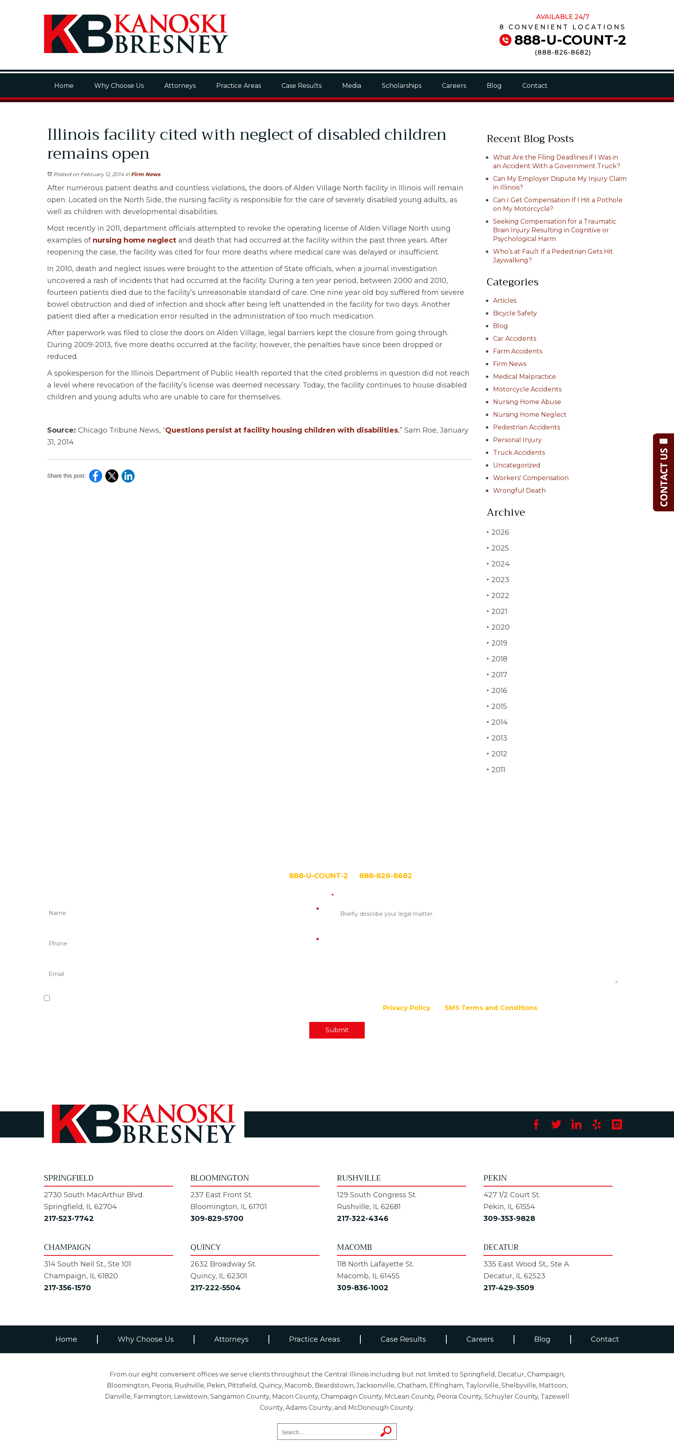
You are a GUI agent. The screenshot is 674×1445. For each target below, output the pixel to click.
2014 (497, 722)
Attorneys (180, 85)
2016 (497, 690)
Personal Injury (517, 440)
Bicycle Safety (515, 313)
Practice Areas (238, 85)
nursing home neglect (134, 240)
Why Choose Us (119, 85)
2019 (497, 643)
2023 (498, 579)
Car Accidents (514, 338)
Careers (454, 85)
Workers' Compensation (531, 478)
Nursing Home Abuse (527, 402)
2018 (497, 659)
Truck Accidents (519, 452)
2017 (497, 674)
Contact (535, 85)
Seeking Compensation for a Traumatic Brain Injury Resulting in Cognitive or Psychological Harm (554, 230)
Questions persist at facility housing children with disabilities (281, 430)
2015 (497, 706)
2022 (498, 595)
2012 (497, 754)
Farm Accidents (517, 351)
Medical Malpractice (524, 376)
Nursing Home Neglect (530, 414)
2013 (497, 738)
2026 (498, 532)
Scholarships (401, 85)
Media (351, 85)
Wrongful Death (519, 490)
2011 (496, 769)
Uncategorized (517, 465)
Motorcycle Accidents (527, 389)
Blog (494, 85)
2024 (498, 564)
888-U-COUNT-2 (570, 40)
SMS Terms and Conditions (491, 1008)
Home (64, 85)
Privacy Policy (406, 1008)
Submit (337, 1030)
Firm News (145, 174)
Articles (504, 300)
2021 (497, 611)
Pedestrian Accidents (526, 427)
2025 (498, 548)
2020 (498, 627)
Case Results (302, 85)
